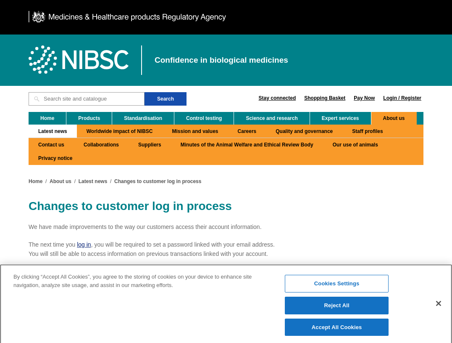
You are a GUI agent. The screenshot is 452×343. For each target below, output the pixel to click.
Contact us (51, 145)
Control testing (204, 118)
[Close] (438, 306)
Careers (247, 131)
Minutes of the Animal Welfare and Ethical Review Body (247, 145)
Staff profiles (367, 131)
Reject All (337, 308)
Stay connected (277, 98)
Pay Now (364, 98)
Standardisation (143, 118)
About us (394, 118)
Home (47, 118)
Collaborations (101, 145)
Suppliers (149, 145)
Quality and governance (304, 131)
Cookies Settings (337, 286)
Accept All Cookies (337, 330)
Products (89, 118)
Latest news (52, 131)
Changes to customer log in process (157, 181)
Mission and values (195, 131)
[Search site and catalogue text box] (87, 99)
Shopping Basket (324, 98)
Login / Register (402, 98)
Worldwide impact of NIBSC (120, 131)
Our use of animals (355, 145)
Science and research (271, 118)
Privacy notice (55, 158)
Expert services (340, 118)
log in (84, 244)
